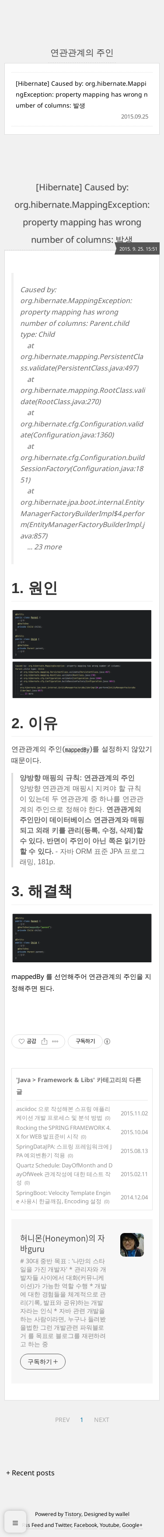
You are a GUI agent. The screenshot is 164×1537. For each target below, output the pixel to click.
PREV (62, 1419)
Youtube (109, 1525)
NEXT (101, 1419)
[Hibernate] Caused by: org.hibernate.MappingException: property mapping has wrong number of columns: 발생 (82, 94)
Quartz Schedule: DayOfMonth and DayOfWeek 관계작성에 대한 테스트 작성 (64, 1173)
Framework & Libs (65, 1080)
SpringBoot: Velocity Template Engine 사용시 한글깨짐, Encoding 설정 (63, 1197)
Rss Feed (32, 1525)
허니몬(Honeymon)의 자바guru (62, 1243)
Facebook (85, 1525)
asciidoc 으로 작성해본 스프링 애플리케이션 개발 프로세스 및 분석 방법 (63, 1113)
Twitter (63, 1525)
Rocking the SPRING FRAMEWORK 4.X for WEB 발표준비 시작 (63, 1132)
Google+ (132, 1525)
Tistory (73, 1514)
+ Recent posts (30, 1473)
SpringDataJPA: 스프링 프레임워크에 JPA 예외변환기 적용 (64, 1150)
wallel (122, 1514)
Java (24, 1080)
